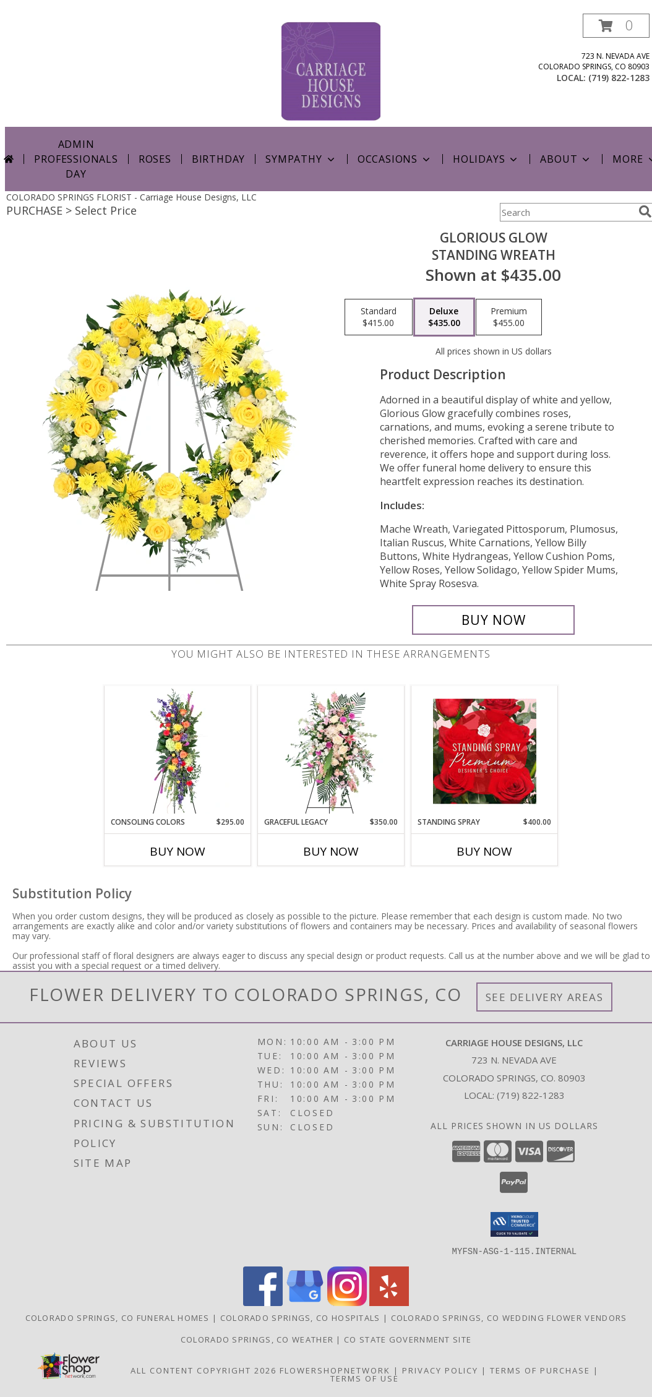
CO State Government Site (407, 1338)
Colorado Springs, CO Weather (257, 1338)
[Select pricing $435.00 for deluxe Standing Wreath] (444, 317)
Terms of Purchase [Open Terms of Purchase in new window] (540, 1369)
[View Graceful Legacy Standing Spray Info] (331, 751)
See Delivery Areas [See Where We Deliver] (545, 997)
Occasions (395, 159)
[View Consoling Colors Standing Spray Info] (177, 751)
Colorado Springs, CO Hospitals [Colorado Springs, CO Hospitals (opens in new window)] (300, 1317)
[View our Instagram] (347, 1302)
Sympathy (301, 159)
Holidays (486, 159)
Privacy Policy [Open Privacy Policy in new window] (440, 1369)
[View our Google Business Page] (305, 1302)
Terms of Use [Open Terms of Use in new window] (364, 1377)
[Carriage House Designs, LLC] (331, 70)
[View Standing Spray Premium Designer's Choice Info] (484, 751)
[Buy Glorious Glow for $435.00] (493, 620)
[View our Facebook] (263, 1302)
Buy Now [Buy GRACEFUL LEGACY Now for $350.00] (331, 851)
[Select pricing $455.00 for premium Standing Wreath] (508, 317)
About (566, 159)
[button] (616, 26)
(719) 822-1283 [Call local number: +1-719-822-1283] (619, 78)
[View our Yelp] (389, 1302)
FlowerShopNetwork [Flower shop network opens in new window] (335, 1369)
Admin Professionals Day (76, 159)
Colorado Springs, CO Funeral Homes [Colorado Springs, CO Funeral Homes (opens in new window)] (117, 1317)
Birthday (218, 159)
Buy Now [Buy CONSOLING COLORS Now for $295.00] (177, 851)
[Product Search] (566, 212)
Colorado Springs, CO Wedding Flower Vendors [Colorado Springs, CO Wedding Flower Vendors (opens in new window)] (509, 1317)
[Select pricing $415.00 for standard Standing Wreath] (378, 317)
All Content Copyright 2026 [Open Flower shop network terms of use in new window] (204, 1369)
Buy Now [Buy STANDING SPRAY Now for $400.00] (484, 851)
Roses (155, 159)
